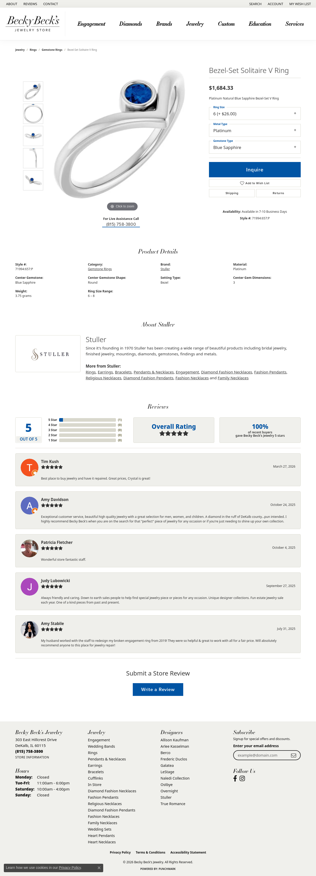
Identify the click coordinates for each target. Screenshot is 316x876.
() (120, 420)
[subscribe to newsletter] (293, 755)
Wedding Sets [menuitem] (99, 829)
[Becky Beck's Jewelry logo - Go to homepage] (34, 23)
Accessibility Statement (188, 852)
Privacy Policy (120, 852)
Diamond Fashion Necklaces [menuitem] (112, 791)
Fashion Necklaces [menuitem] (104, 816)
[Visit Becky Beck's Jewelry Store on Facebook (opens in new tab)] (235, 778)
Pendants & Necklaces (154, 371)
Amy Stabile (52, 623)
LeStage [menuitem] (167, 771)
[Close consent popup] (99, 867)
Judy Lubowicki (55, 580)
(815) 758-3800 (121, 224)
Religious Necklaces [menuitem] (105, 803)
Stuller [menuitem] (166, 797)
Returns (278, 193)
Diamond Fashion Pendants (148, 377)
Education (260, 23)
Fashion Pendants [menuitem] (103, 797)
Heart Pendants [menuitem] (101, 835)
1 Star (52, 440)
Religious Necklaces (103, 377)
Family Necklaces (233, 377)
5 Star (52, 420)
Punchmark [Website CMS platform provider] (167, 869)
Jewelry (195, 23)
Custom (226, 23)
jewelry (20, 50)
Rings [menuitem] (92, 752)
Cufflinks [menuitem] (95, 778)
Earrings (105, 371)
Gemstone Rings (52, 50)
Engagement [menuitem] (99, 739)
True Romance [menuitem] (173, 803)
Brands (164, 23)
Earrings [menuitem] (95, 765)
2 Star (52, 435)
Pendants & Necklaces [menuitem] (107, 759)
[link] (11, 4)
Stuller (165, 269)
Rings (33, 50)
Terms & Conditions (150, 852)
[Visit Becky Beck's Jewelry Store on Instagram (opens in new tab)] (242, 778)
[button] (255, 4)
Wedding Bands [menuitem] (101, 746)
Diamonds (130, 23)
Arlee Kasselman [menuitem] (175, 746)
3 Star (52, 430)
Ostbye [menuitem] (167, 784)
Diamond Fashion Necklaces (226, 371)
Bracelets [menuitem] (96, 771)
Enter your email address (256, 745)
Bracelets (123, 371)
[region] (122, 135)
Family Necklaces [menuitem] (102, 822)
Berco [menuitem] (165, 752)
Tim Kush (50, 461)
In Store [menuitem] (94, 784)
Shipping (232, 193)
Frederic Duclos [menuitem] (174, 759)
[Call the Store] (29, 751)
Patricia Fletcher (57, 542)
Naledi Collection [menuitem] (175, 778)
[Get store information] (32, 757)
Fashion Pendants (270, 371)
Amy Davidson (55, 499)
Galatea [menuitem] (167, 765)
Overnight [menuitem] (169, 791)
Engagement (91, 23)
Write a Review (158, 689)
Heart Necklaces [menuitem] (102, 842)
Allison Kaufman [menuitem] (175, 739)
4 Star (52, 425)
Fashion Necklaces (192, 377)
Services (294, 23)
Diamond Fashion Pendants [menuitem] (111, 810)
